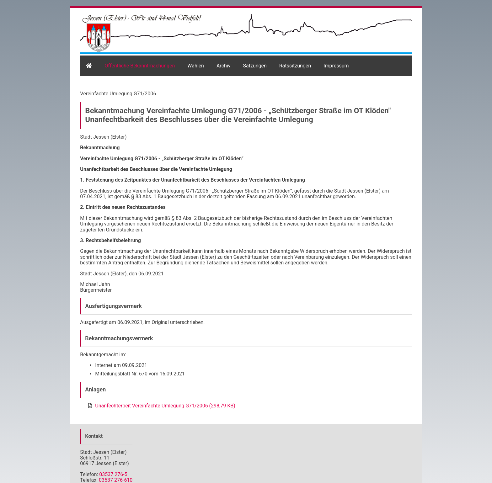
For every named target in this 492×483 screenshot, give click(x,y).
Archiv (224, 66)
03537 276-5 (113, 474)
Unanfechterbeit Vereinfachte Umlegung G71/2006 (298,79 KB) (165, 406)
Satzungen (254, 66)
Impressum (336, 66)
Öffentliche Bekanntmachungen (139, 66)
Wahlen (195, 66)
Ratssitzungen (295, 66)
